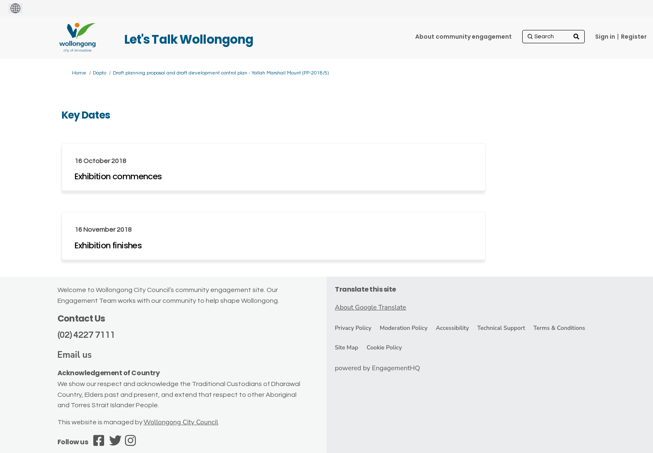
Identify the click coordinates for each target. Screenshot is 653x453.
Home (79, 73)
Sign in (605, 36)
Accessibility (452, 328)
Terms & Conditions (559, 328)
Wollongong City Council (181, 422)
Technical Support (501, 328)
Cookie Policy (384, 348)
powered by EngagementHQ (377, 368)
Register (634, 36)
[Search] (553, 36)
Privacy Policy (353, 328)
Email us (74, 355)
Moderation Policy (404, 328)
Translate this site (365, 289)
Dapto (99, 73)
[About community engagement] (463, 36)
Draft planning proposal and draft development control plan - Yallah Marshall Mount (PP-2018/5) (221, 73)
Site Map (346, 348)
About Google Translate (370, 307)
